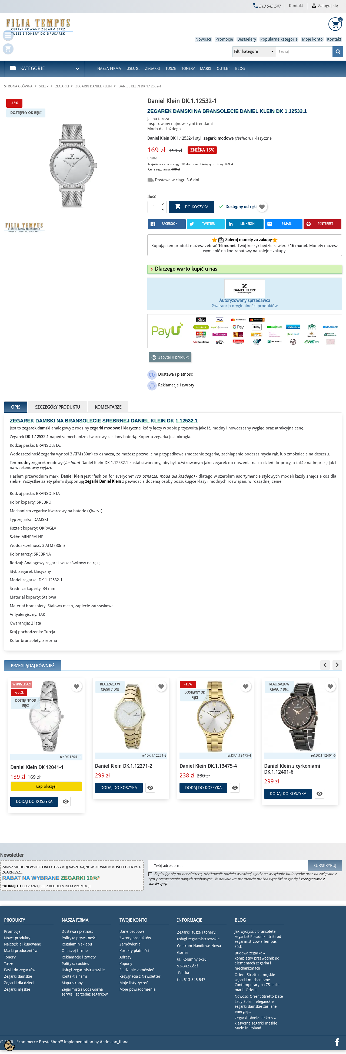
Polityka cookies (75, 963)
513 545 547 (270, 6)
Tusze (170, 68)
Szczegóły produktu (57, 407)
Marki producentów (20, 950)
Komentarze (108, 407)
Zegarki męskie (17, 989)
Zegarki (152, 68)
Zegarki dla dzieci (19, 983)
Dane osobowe (132, 931)
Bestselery (246, 39)
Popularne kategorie (279, 39)
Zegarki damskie (18, 976)
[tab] (244, 269)
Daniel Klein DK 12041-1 (37, 767)
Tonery (188, 68)
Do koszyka (191, 207)
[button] (182, 269)
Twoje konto (133, 920)
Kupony (125, 963)
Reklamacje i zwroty (79, 957)
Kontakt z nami (74, 976)
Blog (240, 68)
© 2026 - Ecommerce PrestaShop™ (32, 1041)
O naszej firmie (75, 950)
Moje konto (312, 39)
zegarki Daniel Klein (103, 481)
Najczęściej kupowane (22, 944)
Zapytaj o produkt (170, 357)
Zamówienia (129, 944)
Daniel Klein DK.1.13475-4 (208, 766)
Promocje (224, 39)
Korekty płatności (134, 950)
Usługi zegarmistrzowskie (83, 970)
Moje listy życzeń (133, 983)
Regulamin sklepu (77, 944)
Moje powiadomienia (137, 989)
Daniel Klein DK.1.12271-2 (123, 766)
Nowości (203, 39)
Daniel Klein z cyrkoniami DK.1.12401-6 (292, 769)
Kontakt (296, 5)
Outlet (223, 68)
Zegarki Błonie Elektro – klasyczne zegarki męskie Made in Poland (256, 1023)
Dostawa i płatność (77, 931)
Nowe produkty (17, 938)
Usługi (133, 68)
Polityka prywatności (79, 938)
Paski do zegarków (19, 970)
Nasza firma (109, 68)
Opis (15, 407)
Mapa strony (72, 983)
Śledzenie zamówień (136, 970)
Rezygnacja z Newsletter (140, 976)
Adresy (125, 957)
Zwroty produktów (135, 938)
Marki (205, 68)
